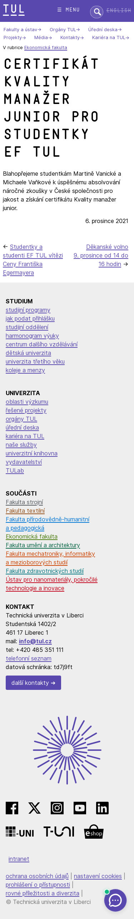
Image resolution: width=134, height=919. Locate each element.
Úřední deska (103, 29)
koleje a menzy (25, 370)
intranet (19, 858)
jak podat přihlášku (30, 318)
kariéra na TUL (25, 436)
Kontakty (70, 38)
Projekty (13, 38)
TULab (15, 470)
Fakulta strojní (24, 502)
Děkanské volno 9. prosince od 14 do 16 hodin (101, 255)
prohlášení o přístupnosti (38, 884)
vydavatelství (24, 461)
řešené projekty (26, 410)
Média (41, 38)
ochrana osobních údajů (37, 876)
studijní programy (28, 309)
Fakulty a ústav (20, 29)
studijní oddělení (27, 327)
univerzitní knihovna (32, 453)
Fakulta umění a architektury (43, 545)
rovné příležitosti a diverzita (42, 893)
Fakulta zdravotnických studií (45, 570)
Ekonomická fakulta (45, 47)
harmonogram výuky (32, 335)
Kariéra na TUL (108, 38)
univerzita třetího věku (35, 361)
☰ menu (68, 9)
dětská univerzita (28, 352)
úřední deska (22, 427)
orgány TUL (21, 418)
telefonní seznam (28, 658)
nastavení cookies (98, 876)
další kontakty (30, 682)
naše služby (21, 444)
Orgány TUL (63, 29)
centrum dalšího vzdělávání (42, 344)
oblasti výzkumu (27, 401)
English (118, 10)
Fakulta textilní (25, 510)
